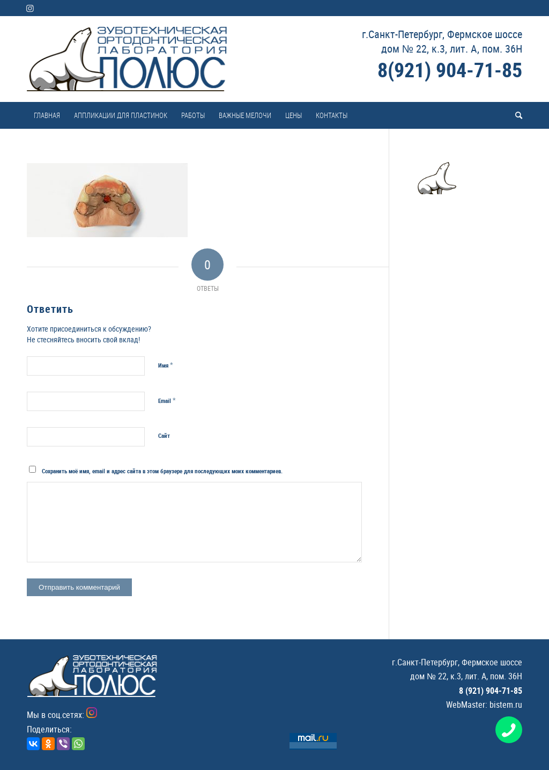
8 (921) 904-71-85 (490, 690)
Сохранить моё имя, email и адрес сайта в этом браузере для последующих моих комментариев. (162, 471)
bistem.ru (505, 704)
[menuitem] (47, 115)
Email (167, 400)
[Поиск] (515, 115)
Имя (165, 365)
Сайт (164, 435)
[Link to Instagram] (30, 8)
